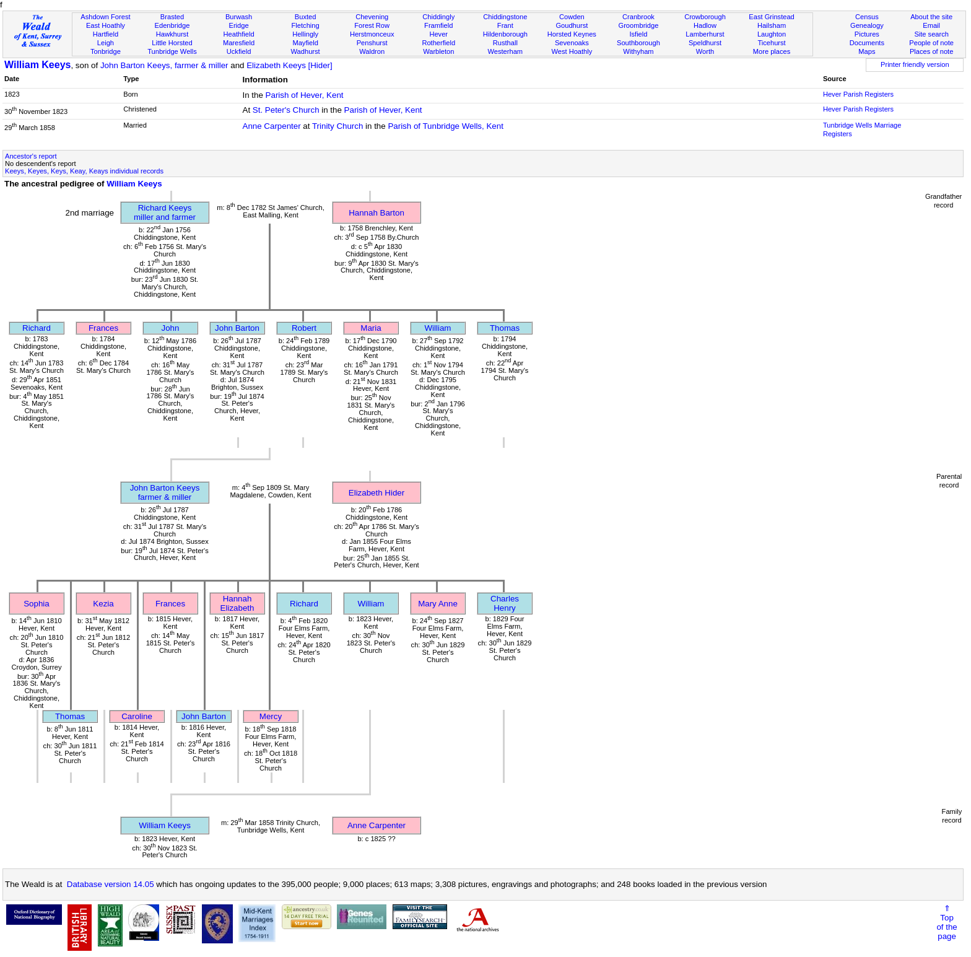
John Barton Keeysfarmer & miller (165, 492)
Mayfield (305, 42)
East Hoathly (105, 25)
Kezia (103, 603)
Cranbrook (638, 16)
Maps (866, 51)
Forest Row (372, 25)
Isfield (638, 34)
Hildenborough (505, 34)
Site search (931, 34)
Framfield (438, 25)
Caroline (136, 716)
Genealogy (867, 25)
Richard (36, 328)
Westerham (505, 51)
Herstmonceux (372, 34)
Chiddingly (438, 16)
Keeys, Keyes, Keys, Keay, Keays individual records (84, 171)
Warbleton (438, 51)
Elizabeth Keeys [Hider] (289, 65)
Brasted (172, 16)
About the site (931, 16)
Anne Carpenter (272, 126)
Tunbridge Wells (172, 51)
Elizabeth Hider (376, 492)
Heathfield (239, 34)
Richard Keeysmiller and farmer (165, 212)
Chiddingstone (505, 16)
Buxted (305, 16)
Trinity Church (337, 126)
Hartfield (105, 34)
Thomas (505, 328)
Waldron (372, 51)
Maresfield (239, 42)
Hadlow (705, 25)
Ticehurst (771, 42)
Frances (103, 328)
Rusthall (505, 42)
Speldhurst (705, 42)
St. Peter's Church (286, 110)
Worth (705, 51)
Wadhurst (305, 51)
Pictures (867, 34)
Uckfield (239, 51)
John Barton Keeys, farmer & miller (164, 65)
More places (772, 51)
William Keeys (37, 64)
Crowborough (705, 16)
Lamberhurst (705, 34)
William (438, 328)
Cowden (572, 16)
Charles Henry (504, 603)
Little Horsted (172, 42)
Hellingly (305, 34)
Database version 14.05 (110, 884)
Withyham (638, 51)
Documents (867, 42)
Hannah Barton (376, 212)
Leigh (105, 42)
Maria (370, 328)
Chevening (371, 16)
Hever (438, 34)
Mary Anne (438, 603)
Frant (505, 25)
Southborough (638, 42)
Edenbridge (172, 25)
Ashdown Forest (105, 16)
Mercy (270, 716)
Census (867, 16)
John (171, 328)
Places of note (931, 51)
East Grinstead (771, 16)
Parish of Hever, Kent (305, 95)
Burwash (238, 16)
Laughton (771, 34)
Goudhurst (571, 25)
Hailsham (771, 25)
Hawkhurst (172, 34)
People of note (931, 42)
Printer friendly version (915, 64)
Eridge (239, 25)
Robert (304, 328)
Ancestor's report (31, 156)
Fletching (306, 25)
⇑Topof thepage (946, 922)
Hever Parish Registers (858, 94)
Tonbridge (105, 51)
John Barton (237, 328)
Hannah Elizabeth (237, 603)
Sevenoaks (572, 42)
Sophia (37, 603)
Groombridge (639, 25)
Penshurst (372, 42)
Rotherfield (438, 42)
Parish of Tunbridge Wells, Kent (445, 126)
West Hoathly (571, 51)
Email (931, 25)
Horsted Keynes (571, 34)
